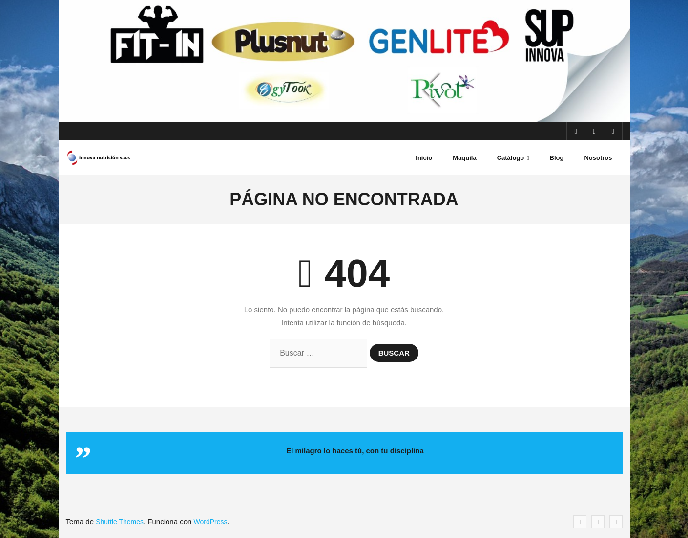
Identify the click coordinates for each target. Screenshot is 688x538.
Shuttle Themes (120, 522)
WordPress (211, 522)
